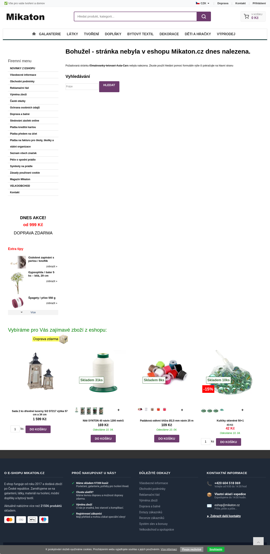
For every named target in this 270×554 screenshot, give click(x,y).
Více (33, 312)
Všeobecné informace (23, 74)
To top (258, 542)
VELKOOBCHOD (20, 185)
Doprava (222, 3)
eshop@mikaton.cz (227, 505)
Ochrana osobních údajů (25, 107)
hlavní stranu (226, 65)
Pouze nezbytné (191, 549)
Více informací (169, 549)
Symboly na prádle (21, 166)
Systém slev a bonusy (153, 524)
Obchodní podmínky (22, 81)
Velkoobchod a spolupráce (156, 529)
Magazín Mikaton (20, 179)
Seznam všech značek (23, 153)
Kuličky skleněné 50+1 (230, 420)
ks (22, 428)
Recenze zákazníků (151, 518)
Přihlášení (259, 3)
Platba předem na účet (23, 133)
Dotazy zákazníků (150, 512)
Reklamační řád (19, 87)
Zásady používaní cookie (25, 172)
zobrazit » (51, 266)
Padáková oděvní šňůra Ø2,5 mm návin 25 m (166, 420)
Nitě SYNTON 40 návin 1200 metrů (103, 420)
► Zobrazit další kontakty (224, 516)
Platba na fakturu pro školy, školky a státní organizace (32, 143)
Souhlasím (215, 549)
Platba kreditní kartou (23, 127)
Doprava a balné (20, 114)
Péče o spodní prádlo (22, 159)
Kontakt (240, 3)
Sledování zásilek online (24, 120)
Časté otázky (17, 101)
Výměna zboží (18, 94)
